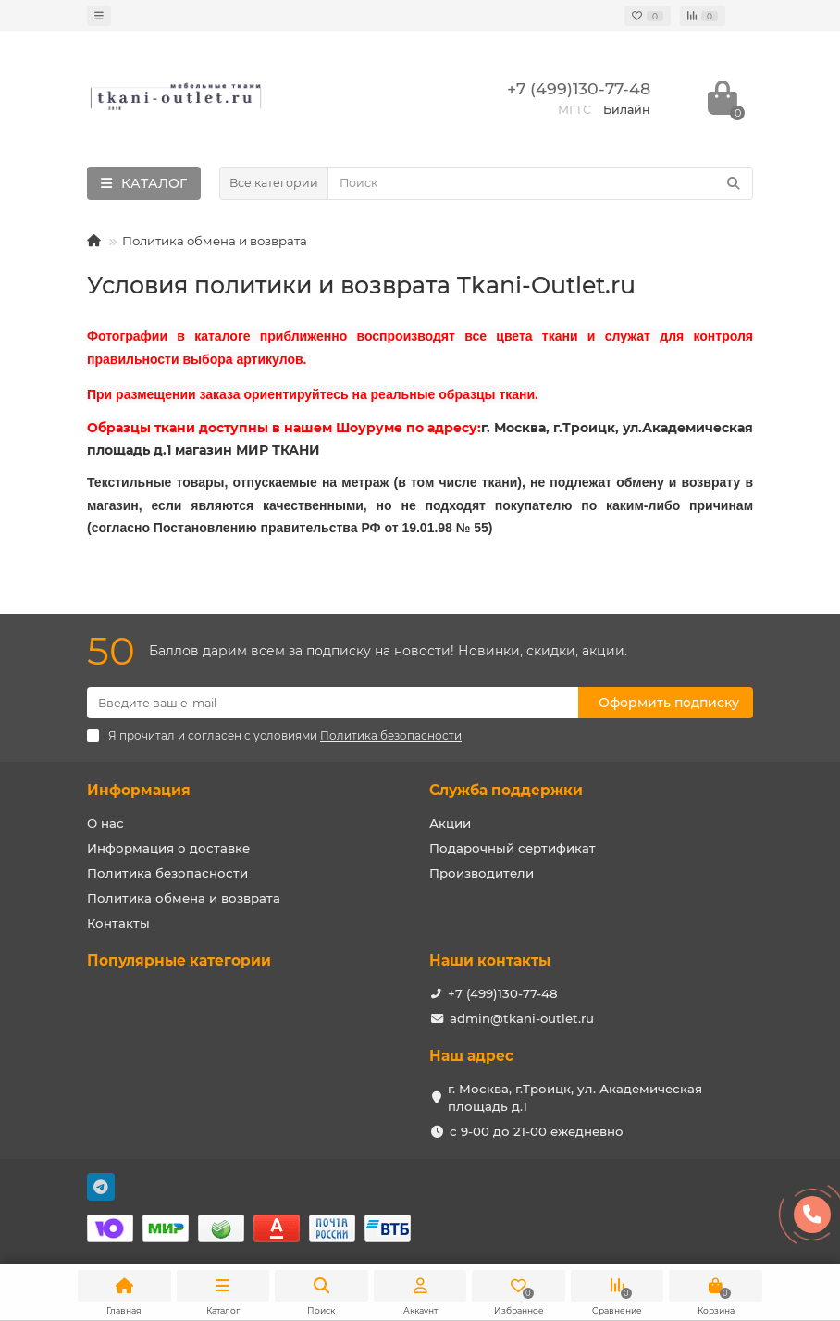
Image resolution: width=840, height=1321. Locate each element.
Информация (139, 790)
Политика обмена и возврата (183, 898)
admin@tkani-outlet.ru (522, 1018)
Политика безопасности (167, 873)
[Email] (332, 702)
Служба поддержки (506, 790)
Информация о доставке (168, 848)
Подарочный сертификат (512, 848)
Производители (481, 873)
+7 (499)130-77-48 (503, 993)
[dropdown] (99, 16)
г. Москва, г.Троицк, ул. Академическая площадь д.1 (575, 1097)
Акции (450, 823)
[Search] (540, 183)
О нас (105, 823)
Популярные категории (179, 960)
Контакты (118, 923)
